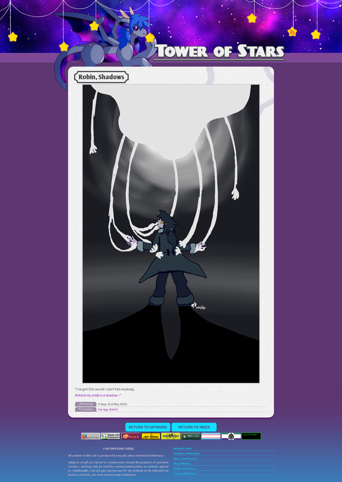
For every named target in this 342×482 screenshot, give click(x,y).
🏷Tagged (86, 409)
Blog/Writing (182, 464)
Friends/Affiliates (185, 474)
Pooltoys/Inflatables (187, 454)
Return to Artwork (148, 427)
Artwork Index (183, 449)
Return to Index (194, 427)
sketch (113, 409)
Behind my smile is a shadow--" (98, 395)
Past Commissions (186, 459)
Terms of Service (184, 469)
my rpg (102, 409)
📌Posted (86, 404)
